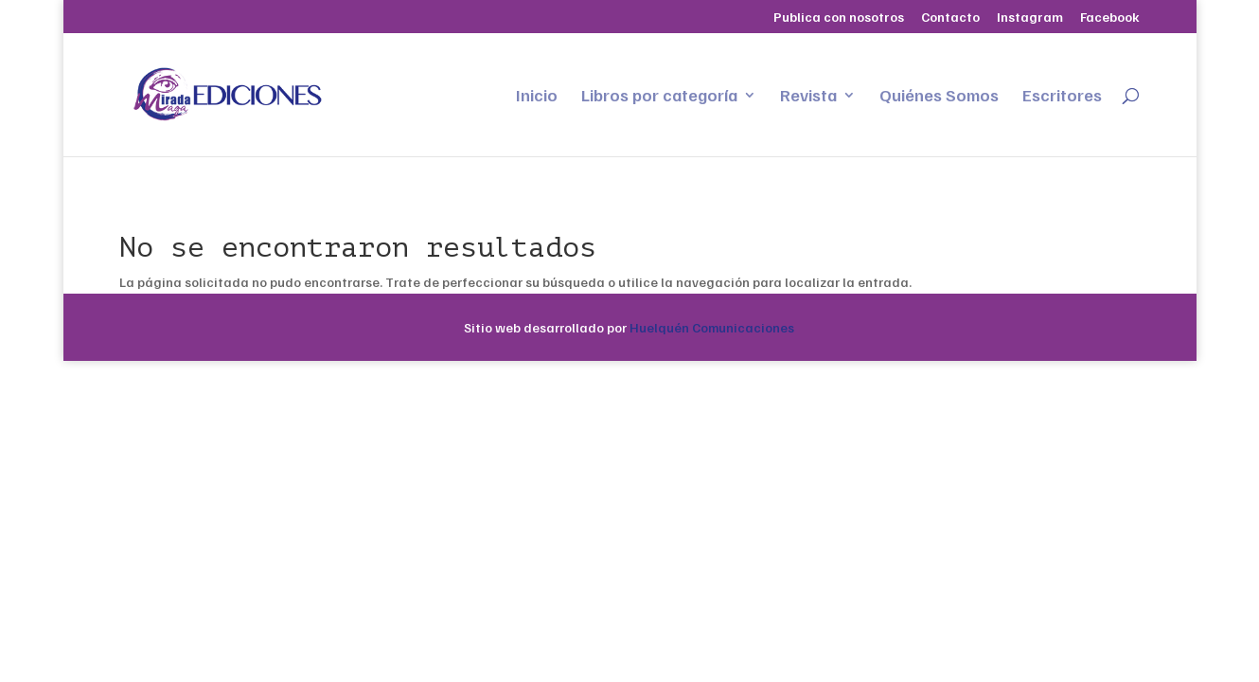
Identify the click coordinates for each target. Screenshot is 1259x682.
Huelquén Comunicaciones (712, 327)
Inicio (537, 96)
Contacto (950, 17)
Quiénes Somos (939, 96)
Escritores (1062, 96)
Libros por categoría (659, 96)
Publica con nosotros (838, 17)
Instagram (1030, 17)
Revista (808, 96)
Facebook (1110, 17)
